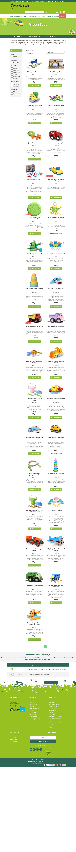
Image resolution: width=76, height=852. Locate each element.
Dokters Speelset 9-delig (34, 185)
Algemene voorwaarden (56, 753)
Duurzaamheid (52, 36)
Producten (18, 36)
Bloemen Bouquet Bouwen (56, 107)
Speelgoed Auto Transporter (34, 458)
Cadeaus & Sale (62, 16)
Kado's (32, 743)
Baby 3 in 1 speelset (56, 72)
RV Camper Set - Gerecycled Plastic (34, 378)
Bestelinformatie (54, 737)
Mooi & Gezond (41, 16)
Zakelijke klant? (49, 1)
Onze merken (34, 749)
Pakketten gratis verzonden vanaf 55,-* (40, 1)
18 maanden (16, 72)
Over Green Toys (35, 36)
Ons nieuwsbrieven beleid (42, 778)
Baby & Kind (48, 16)
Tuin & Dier (34, 16)
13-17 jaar (16, 70)
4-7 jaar (15, 74)
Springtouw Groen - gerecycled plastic (34, 496)
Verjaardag (16, 86)
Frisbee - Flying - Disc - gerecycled (34, 226)
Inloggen (13, 770)
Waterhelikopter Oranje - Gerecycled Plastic (34, 654)
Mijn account (14, 774)
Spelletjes (16, 56)
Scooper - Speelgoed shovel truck (56, 378)
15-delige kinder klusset (34, 72)
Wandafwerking (34, 741)
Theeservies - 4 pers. (56, 535)
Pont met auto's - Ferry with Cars (56, 301)
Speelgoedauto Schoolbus (56, 458)
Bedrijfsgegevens (54, 758)
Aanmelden (13, 772)
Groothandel (52, 743)
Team (50, 760)
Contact (51, 745)
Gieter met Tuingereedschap (55, 225)
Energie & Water (20, 16)
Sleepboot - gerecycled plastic (56, 417)
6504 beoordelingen (38, 796)
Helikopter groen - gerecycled (34, 264)
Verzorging (33, 747)
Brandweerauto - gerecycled (56, 147)
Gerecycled (16, 94)
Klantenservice (58, 1)
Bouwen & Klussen (13, 16)
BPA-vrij (15, 92)
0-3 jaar (15, 68)
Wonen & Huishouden (27, 16)
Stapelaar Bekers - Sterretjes (55, 496)
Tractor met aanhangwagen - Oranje (34, 576)
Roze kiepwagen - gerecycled (55, 340)
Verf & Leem (33, 737)
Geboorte (16, 84)
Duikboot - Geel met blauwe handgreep (56, 186)
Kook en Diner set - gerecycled (56, 264)
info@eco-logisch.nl (17, 739)
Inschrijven (43, 774)
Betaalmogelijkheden (55, 749)
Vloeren (32, 739)
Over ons (51, 735)
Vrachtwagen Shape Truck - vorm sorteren (56, 614)
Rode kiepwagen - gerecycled (34, 340)
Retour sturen (53, 739)
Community (51, 12)
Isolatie (32, 735)
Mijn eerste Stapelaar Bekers (34, 301)
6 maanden (16, 76)
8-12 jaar (15, 78)
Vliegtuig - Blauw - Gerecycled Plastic (56, 576)
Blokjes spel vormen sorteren (34, 147)
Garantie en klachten (55, 751)
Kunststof (16, 62)
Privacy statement (54, 756)
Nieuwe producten (35, 751)
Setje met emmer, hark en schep (34, 417)
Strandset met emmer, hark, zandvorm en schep (34, 535)
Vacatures (52, 747)
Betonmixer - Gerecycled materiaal (34, 108)
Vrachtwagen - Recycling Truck (34, 614)
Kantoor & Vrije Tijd (55, 16)
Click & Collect (53, 741)
